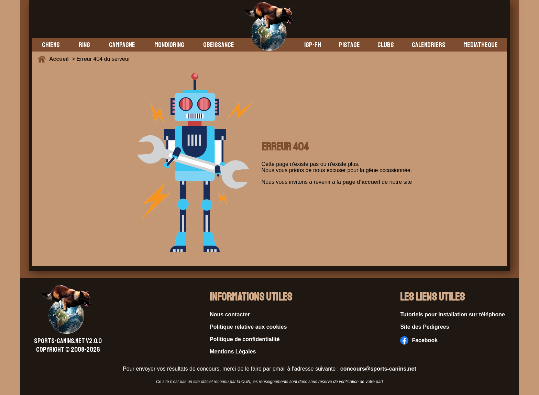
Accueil (60, 59)
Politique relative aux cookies (248, 327)
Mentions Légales (233, 351)
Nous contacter (230, 314)
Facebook (419, 340)
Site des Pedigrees (424, 327)
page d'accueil (361, 182)
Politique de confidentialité (245, 339)
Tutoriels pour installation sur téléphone (452, 314)
